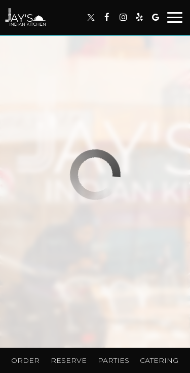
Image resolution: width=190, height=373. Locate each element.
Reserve (69, 360)
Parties (113, 360)
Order (25, 360)
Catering (159, 360)
